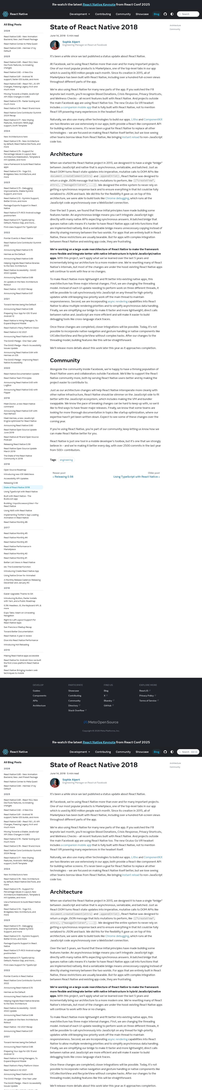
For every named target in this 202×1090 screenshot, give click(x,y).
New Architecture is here (15, 136)
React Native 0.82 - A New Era (18, 72)
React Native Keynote (99, 4)
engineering (66, 459)
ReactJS (144, 690)
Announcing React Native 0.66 (18, 309)
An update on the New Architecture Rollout (21, 283)
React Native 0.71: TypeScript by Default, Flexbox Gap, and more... (19, 221)
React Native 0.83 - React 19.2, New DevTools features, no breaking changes (21, 65)
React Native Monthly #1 (15, 558)
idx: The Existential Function (17, 566)
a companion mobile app (76, 107)
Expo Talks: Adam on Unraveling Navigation (19, 614)
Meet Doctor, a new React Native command (19, 405)
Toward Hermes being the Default (20, 304)
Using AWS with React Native (18, 510)
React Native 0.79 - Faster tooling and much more (21, 102)
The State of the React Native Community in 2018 (18, 457)
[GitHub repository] (164, 14)
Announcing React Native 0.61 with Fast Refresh (20, 412)
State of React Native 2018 (17, 487)
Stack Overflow (77, 710)
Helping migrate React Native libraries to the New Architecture (21, 264)
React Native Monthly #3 (15, 542)
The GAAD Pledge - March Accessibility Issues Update (22, 346)
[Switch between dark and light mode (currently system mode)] (171, 14)
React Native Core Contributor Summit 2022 (22, 244)
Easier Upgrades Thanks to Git (18, 593)
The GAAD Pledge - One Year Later (20, 341)
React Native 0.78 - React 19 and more (22, 108)
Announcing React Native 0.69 (18, 258)
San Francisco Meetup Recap (18, 627)
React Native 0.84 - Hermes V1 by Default (20, 49)
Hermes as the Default (14, 254)
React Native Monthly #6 (15, 522)
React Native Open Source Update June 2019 (20, 431)
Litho (134, 119)
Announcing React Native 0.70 (18, 250)
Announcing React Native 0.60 (18, 425)
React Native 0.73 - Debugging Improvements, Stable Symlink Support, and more (18, 191)
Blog (155, 14)
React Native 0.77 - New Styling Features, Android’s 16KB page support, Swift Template (19, 123)
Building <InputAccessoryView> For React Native (21, 504)
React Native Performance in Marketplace (17, 547)
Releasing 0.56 (11, 483)
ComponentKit (153, 119)
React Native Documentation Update (21, 373)
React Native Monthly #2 (15, 553)
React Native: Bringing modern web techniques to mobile (21, 671)
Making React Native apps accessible (21, 655)
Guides (36, 690)
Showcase (141, 14)
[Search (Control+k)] (187, 752)
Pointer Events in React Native (18, 238)
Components (39, 695)
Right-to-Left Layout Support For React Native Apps (20, 621)
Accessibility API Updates (16, 478)
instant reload (130, 137)
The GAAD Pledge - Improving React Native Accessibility (21, 361)
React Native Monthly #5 (15, 533)
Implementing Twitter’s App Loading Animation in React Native (21, 516)
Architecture (175, 25)
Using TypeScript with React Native (21, 491)
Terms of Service (149, 700)
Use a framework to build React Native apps (22, 165)
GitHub (109, 705)
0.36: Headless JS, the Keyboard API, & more (22, 607)
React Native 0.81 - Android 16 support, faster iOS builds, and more (21, 78)
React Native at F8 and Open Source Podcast (21, 438)
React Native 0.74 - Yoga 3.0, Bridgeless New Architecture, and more (20, 174)
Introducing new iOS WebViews (19, 474)
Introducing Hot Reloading (16, 644)
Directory (74, 705)
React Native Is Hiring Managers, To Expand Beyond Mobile (21, 322)
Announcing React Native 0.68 (18, 277)
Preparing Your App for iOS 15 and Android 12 (20, 314)
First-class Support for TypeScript (20, 227)
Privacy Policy (147, 695)
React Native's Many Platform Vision (21, 327)
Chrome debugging (117, 198)
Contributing (102, 14)
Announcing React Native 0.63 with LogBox (21, 383)
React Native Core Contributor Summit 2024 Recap (22, 114)
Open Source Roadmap (15, 469)
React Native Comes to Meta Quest (20, 43)
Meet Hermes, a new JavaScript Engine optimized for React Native (20, 419)
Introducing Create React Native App (21, 571)
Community (122, 14)
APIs (35, 700)
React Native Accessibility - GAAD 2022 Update (20, 271)
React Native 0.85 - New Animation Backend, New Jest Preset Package (21, 38)
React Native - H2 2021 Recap (18, 289)
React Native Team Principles (18, 378)
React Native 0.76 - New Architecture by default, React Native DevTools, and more (22, 144)
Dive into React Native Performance (21, 640)
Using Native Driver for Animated (19, 575)
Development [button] (77, 14)
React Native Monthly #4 (16, 537)
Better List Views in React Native (19, 562)
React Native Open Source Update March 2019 (20, 450)
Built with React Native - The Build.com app (17, 497)
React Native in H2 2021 (15, 332)
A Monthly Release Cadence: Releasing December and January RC (22, 581)
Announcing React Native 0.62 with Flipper (21, 391)
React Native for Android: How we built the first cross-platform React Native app (22, 663)
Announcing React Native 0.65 (18, 336)
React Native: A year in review (18, 635)
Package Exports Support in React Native (20, 206)
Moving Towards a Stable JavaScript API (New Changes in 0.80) (21, 95)
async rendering (118, 301)
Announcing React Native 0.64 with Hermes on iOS (21, 353)
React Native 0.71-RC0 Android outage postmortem (22, 214)
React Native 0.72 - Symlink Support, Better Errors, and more (21, 199)
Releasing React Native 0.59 (17, 444)
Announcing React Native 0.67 (18, 293)
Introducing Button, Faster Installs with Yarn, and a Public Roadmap (20, 599)
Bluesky (109, 700)
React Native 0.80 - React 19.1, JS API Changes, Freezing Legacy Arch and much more (22, 86)
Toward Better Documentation (18, 631)
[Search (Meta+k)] (187, 14)
